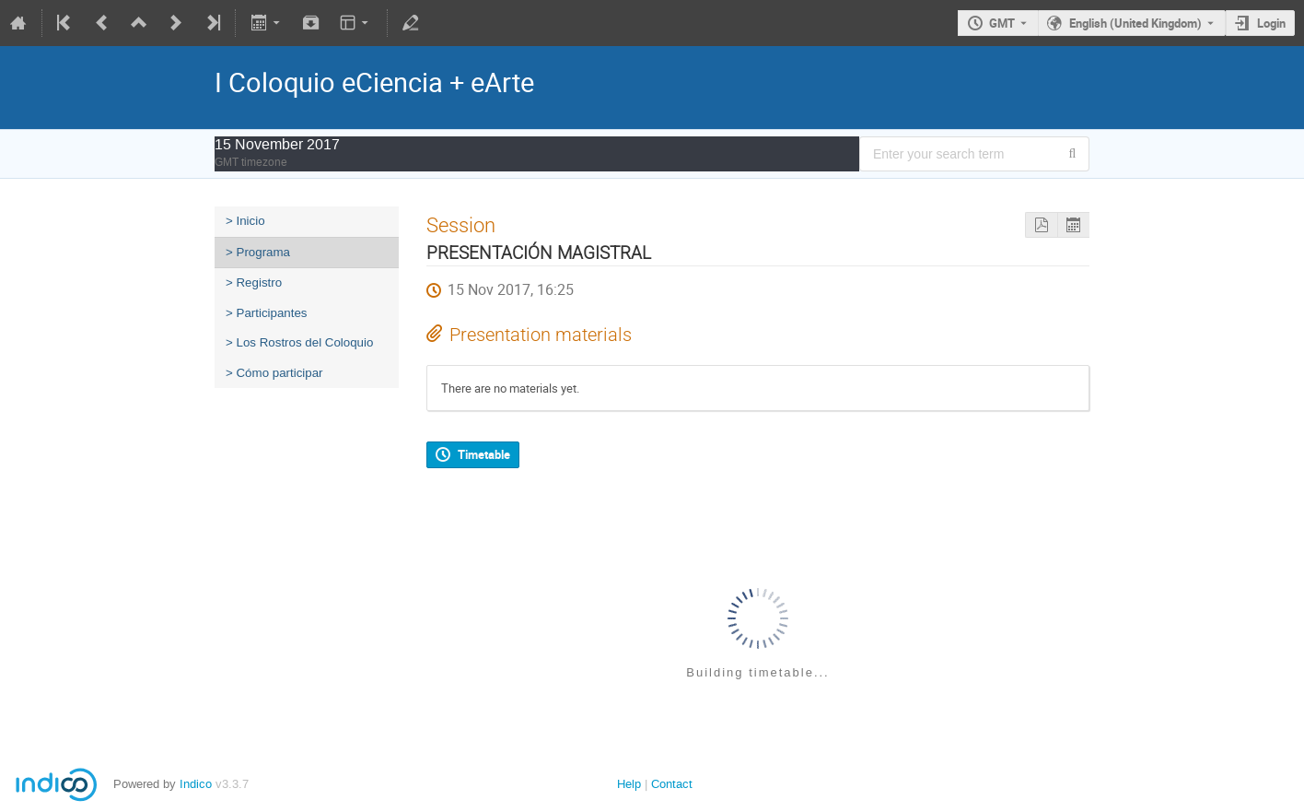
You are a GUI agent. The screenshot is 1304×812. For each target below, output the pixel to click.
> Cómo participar (274, 373)
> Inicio (245, 221)
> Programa (258, 252)
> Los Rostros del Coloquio (299, 342)
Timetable (484, 454)
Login (1271, 23)
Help (629, 784)
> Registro (254, 282)
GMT (1002, 23)
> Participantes (267, 313)
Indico (196, 784)
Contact (672, 784)
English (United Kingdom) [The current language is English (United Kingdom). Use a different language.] (1135, 23)
